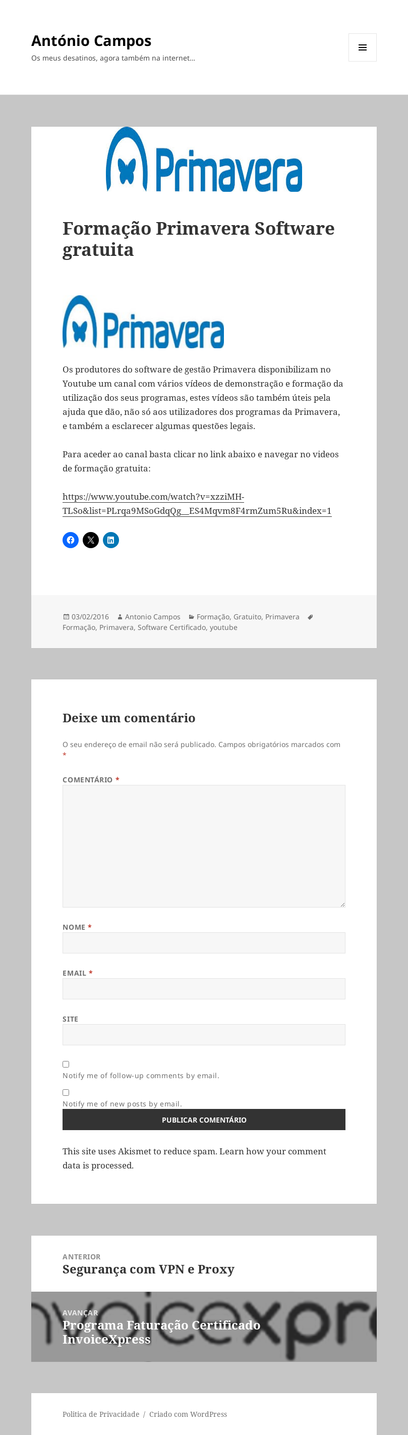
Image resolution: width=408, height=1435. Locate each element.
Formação (213, 616)
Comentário (91, 779)
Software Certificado (172, 627)
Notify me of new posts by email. (122, 1103)
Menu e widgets (363, 61)
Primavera (282, 616)
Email (78, 973)
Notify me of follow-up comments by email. (141, 1075)
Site (70, 1019)
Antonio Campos (153, 616)
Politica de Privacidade (101, 1414)
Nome (77, 927)
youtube (224, 627)
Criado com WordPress (188, 1414)
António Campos (91, 40)
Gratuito (247, 616)
